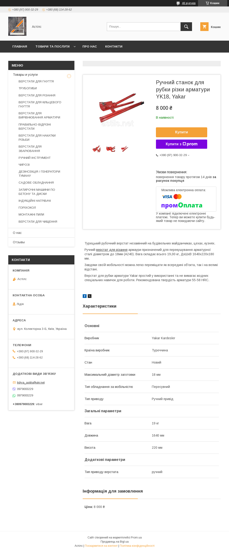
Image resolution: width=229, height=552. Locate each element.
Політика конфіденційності (137, 545)
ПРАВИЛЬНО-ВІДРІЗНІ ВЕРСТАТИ (35, 126)
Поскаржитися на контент (101, 545)
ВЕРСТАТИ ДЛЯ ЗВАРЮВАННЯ (30, 148)
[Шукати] (186, 26)
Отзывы (19, 242)
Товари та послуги (52, 46)
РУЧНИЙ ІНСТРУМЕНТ (35, 158)
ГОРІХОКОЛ (27, 207)
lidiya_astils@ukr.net (31, 382)
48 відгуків (189, 3)
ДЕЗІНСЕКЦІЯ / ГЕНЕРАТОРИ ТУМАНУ (39, 173)
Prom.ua (136, 537)
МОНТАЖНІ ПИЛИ (31, 214)
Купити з (181, 144)
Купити (181, 132)
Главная (19, 46)
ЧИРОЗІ (24, 164)
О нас (17, 233)
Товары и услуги (25, 74)
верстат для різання (111, 250)
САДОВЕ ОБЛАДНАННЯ (36, 182)
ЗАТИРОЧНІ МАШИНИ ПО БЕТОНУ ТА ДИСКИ (37, 192)
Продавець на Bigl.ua (115, 541)
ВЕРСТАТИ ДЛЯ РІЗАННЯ (37, 95)
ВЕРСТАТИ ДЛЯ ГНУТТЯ (36, 81)
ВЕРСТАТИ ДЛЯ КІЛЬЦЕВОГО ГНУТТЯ (40, 104)
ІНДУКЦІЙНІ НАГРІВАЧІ (35, 200)
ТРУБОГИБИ (28, 88)
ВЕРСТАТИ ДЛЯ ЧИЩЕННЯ (38, 221)
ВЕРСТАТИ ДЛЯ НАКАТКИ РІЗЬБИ (37, 137)
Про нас (89, 46)
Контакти (113, 46)
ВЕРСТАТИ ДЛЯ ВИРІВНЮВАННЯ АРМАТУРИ (39, 115)
